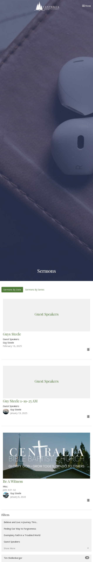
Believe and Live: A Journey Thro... (21, 522)
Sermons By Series (34, 289)
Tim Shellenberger (46, 557)
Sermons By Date (12, 289)
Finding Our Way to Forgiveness (20, 528)
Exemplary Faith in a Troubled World (22, 535)
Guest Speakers (12, 541)
